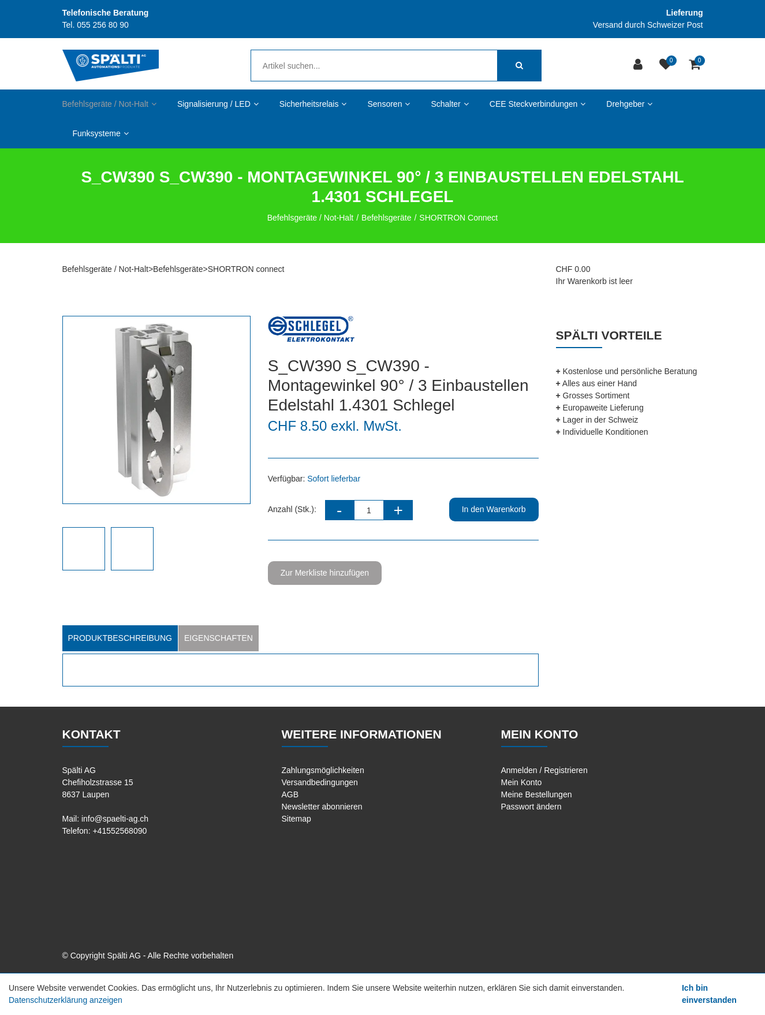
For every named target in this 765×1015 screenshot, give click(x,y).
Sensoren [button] (388, 104)
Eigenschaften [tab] (218, 638)
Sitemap (296, 818)
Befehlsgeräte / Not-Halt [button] (109, 104)
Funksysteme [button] (101, 133)
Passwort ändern (531, 806)
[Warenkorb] (696, 65)
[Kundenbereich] (639, 65)
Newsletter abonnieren (322, 806)
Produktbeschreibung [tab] (120, 638)
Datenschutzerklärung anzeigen (65, 1000)
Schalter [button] (449, 104)
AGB (290, 794)
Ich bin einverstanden (709, 994)
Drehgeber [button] (629, 104)
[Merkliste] (667, 65)
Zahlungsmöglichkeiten (323, 770)
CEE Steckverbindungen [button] (538, 104)
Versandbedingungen (320, 782)
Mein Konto (521, 782)
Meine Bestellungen (536, 794)
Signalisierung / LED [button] (218, 104)
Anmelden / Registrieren (544, 770)
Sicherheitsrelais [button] (313, 104)
